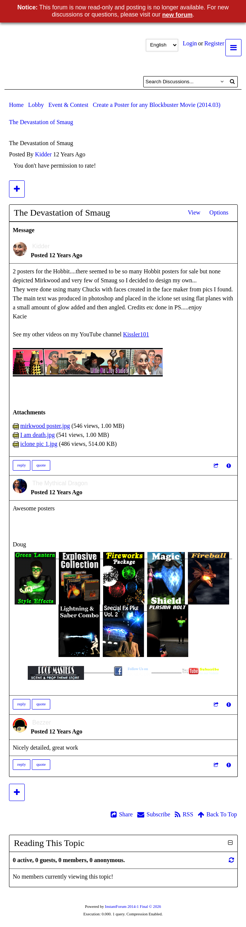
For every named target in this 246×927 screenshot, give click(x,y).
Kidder (43, 154)
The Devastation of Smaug (41, 122)
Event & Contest (68, 105)
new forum (177, 15)
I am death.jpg (37, 435)
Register (214, 43)
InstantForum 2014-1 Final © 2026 (133, 906)
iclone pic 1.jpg (38, 444)
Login (190, 43)
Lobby (36, 105)
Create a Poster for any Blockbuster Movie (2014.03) (156, 105)
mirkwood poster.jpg (45, 426)
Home (16, 105)
